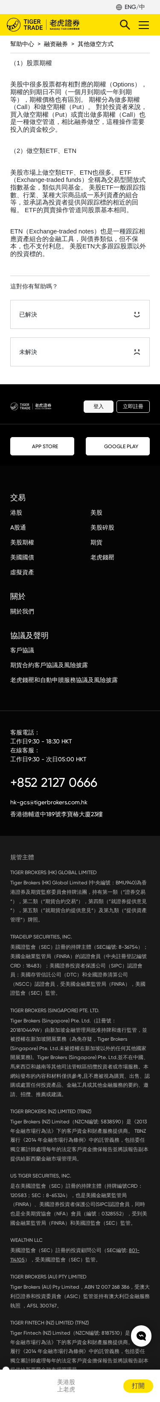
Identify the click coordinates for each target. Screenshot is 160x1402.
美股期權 (22, 542)
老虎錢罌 (102, 557)
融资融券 (56, 43)
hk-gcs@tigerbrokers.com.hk (48, 802)
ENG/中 (135, 6)
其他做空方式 (95, 43)
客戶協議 (22, 650)
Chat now (141, 1336)
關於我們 (22, 611)
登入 (98, 406)
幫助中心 (22, 43)
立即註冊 (133, 406)
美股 (96, 512)
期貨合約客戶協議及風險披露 (49, 665)
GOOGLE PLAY (117, 446)
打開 (138, 1386)
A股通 (18, 527)
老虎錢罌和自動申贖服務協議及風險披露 (64, 680)
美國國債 (22, 557)
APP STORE (42, 446)
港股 (16, 512)
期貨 (96, 542)
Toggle (142, 24)
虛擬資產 (22, 572)
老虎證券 (56, 25)
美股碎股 (102, 527)
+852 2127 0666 (53, 782)
